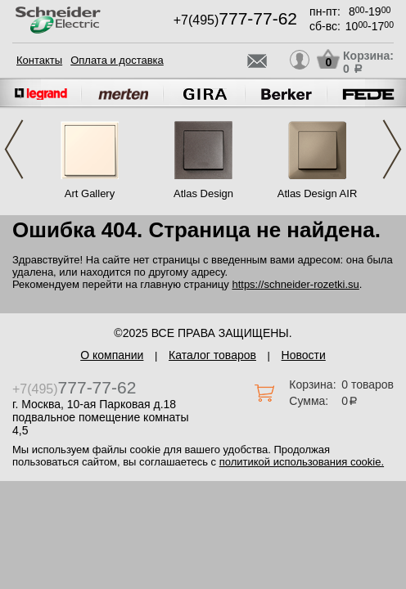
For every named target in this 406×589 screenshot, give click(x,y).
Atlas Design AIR (317, 193)
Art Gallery (90, 193)
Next (392, 149)
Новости (304, 355)
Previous (14, 149)
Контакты (39, 60)
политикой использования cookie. (301, 462)
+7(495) (235, 20)
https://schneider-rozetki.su (295, 284)
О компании (111, 355)
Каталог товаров (212, 355)
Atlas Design (203, 193)
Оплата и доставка (117, 60)
